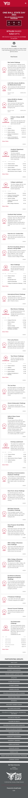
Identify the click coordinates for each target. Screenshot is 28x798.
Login (14, 790)
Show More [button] (5, 141)
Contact (14, 767)
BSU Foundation (14, 769)
